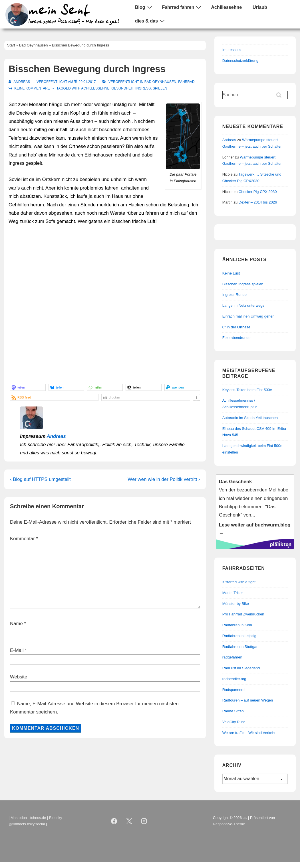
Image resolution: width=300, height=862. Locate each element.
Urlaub (260, 7)
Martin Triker (232, 593)
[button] (28, 387)
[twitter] (129, 821)
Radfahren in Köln (237, 625)
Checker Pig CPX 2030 (258, 192)
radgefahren (232, 657)
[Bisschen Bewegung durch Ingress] (87, 82)
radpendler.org (234, 679)
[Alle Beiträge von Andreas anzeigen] (20, 82)
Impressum (231, 50)
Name (16, 623)
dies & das (150, 21)
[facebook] (113, 821)
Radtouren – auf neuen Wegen (247, 700)
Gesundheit (122, 88)
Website (18, 677)
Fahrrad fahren (182, 7)
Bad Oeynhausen (160, 82)
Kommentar (24, 538)
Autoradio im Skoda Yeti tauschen (250, 418)
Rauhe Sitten (233, 711)
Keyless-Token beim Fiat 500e (247, 390)
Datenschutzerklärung (240, 60)
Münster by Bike (235, 603)
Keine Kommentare (32, 88)
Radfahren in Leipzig (239, 636)
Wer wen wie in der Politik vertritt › (164, 479)
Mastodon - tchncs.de (28, 818)
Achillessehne (226, 7)
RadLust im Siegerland (241, 668)
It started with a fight (238, 582)
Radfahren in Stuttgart (240, 647)
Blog (144, 7)
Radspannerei (233, 690)
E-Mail (17, 650)
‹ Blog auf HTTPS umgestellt (40, 479)
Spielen (160, 88)
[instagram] (144, 821)
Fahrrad (186, 82)
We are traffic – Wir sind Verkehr (249, 733)
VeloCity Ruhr (233, 722)
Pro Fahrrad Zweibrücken (243, 614)
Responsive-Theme (229, 824)
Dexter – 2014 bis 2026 (258, 202)
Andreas (56, 436)
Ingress (143, 88)
